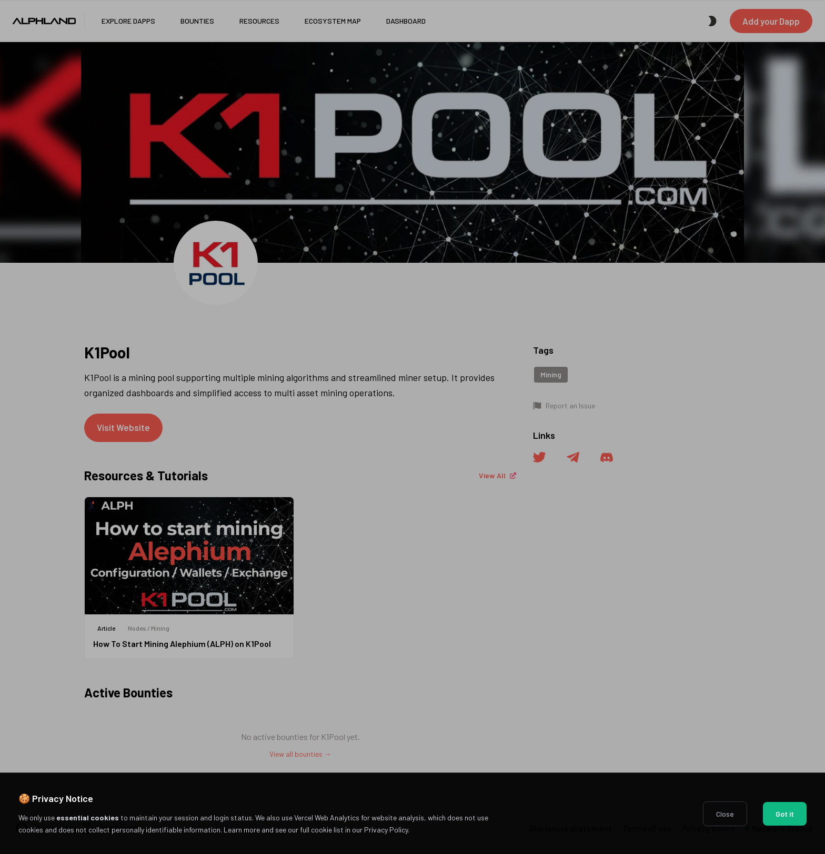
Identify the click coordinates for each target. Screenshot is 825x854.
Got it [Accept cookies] (785, 813)
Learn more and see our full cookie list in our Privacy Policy (316, 829)
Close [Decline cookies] (725, 813)
